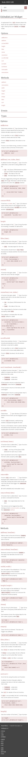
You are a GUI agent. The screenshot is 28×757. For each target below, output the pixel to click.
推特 (2, 750)
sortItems (4, 66)
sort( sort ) (4, 674)
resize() (3, 269)
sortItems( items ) (7, 441)
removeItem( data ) (7, 493)
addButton (4, 37)
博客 (2, 748)
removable (4, 69)
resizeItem (4, 55)
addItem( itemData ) (8, 532)
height (3, 46)
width (3, 88)
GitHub (3, 731)
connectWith (5, 43)
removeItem (4, 72)
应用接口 (3, 737)
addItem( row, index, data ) (10, 159)
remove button (15, 508)
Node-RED (4, 725)
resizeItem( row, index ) (9, 292)
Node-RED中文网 (8, 2)
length (3, 105)
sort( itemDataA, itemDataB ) (11, 367)
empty (3, 96)
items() (3, 604)
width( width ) (6, 566)
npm (2, 733)
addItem (3, 40)
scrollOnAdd (4, 58)
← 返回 (4, 7)
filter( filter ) (5, 640)
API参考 (4, 10)
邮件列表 (3, 751)
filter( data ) (5, 238)
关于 (2, 741)
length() (3, 711)
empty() (3, 626)
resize (3, 52)
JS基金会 (3, 728)
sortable (3, 64)
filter (2, 49)
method (8, 510)
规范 (2, 743)
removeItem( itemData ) (9, 549)
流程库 (3, 739)
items (3, 94)
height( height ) (6, 585)
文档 (2, 735)
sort (2, 61)
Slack (2, 753)
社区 (2, 745)
